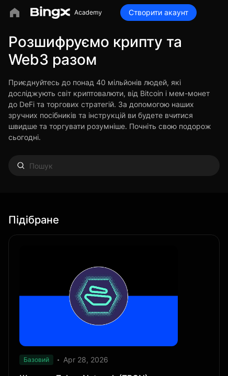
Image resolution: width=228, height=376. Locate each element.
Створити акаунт (158, 12)
